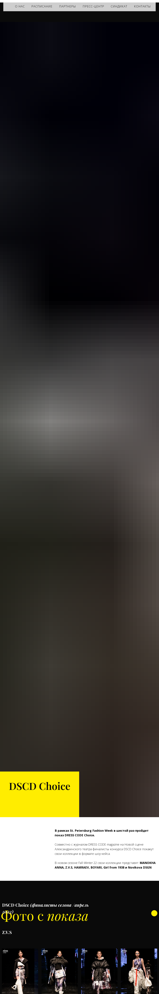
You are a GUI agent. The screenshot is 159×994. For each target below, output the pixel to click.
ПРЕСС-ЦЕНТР (93, 6)
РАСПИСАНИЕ (41, 6)
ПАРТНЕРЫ (67, 6)
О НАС (20, 6)
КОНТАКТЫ (142, 6)
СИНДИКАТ (119, 6)
